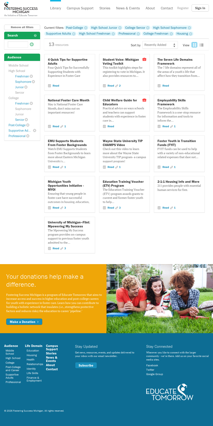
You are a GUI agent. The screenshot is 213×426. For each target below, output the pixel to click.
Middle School (18, 65)
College (14, 98)
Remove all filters (22, 27)
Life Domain (33, 346)
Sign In (200, 8)
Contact (167, 8)
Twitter (150, 370)
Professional (17, 136)
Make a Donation (24, 322)
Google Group (154, 374)
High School (17, 71)
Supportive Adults (21, 130)
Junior (19, 87)
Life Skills (32, 373)
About (150, 8)
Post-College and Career (13, 368)
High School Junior (104, 27)
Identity (31, 369)
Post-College (17, 125)
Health (31, 359)
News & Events (128, 8)
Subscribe (86, 365)
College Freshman (156, 34)
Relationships (35, 364)
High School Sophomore (170, 27)
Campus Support (80, 8)
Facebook (152, 365)
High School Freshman (94, 34)
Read (55, 85)
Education (33, 350)
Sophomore (23, 81)
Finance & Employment (34, 379)
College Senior (135, 27)
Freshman (22, 76)
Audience (11, 346)
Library (55, 8)
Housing (182, 34)
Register (183, 8)
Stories (104, 8)
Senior (19, 92)
